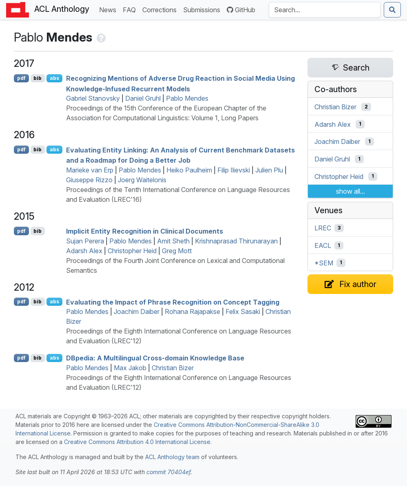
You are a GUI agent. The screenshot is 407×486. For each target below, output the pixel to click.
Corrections (161, 9)
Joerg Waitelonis (142, 180)
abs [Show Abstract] (54, 78)
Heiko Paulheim (189, 170)
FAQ (131, 9)
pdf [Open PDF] (21, 78)
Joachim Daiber (136, 311)
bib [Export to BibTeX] (37, 78)
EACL (322, 245)
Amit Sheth (173, 241)
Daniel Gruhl (143, 98)
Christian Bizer (173, 368)
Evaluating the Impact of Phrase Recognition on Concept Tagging (172, 302)
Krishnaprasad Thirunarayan (236, 241)
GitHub (241, 10)
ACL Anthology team (172, 456)
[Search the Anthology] (324, 10)
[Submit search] (392, 10)
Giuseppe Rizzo (89, 180)
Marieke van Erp (89, 170)
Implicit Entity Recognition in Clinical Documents (144, 231)
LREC (322, 228)
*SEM (323, 262)
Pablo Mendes (187, 98)
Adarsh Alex (84, 251)
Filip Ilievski (233, 170)
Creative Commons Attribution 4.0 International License (137, 441)
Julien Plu (269, 170)
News (109, 9)
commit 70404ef (168, 471)
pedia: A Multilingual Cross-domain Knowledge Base (155, 358)
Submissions (203, 9)
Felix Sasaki (243, 311)
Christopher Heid (132, 251)
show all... (350, 191)
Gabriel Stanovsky (93, 98)
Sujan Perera (85, 241)
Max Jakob (130, 368)
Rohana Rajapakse (192, 311)
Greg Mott (177, 251)
